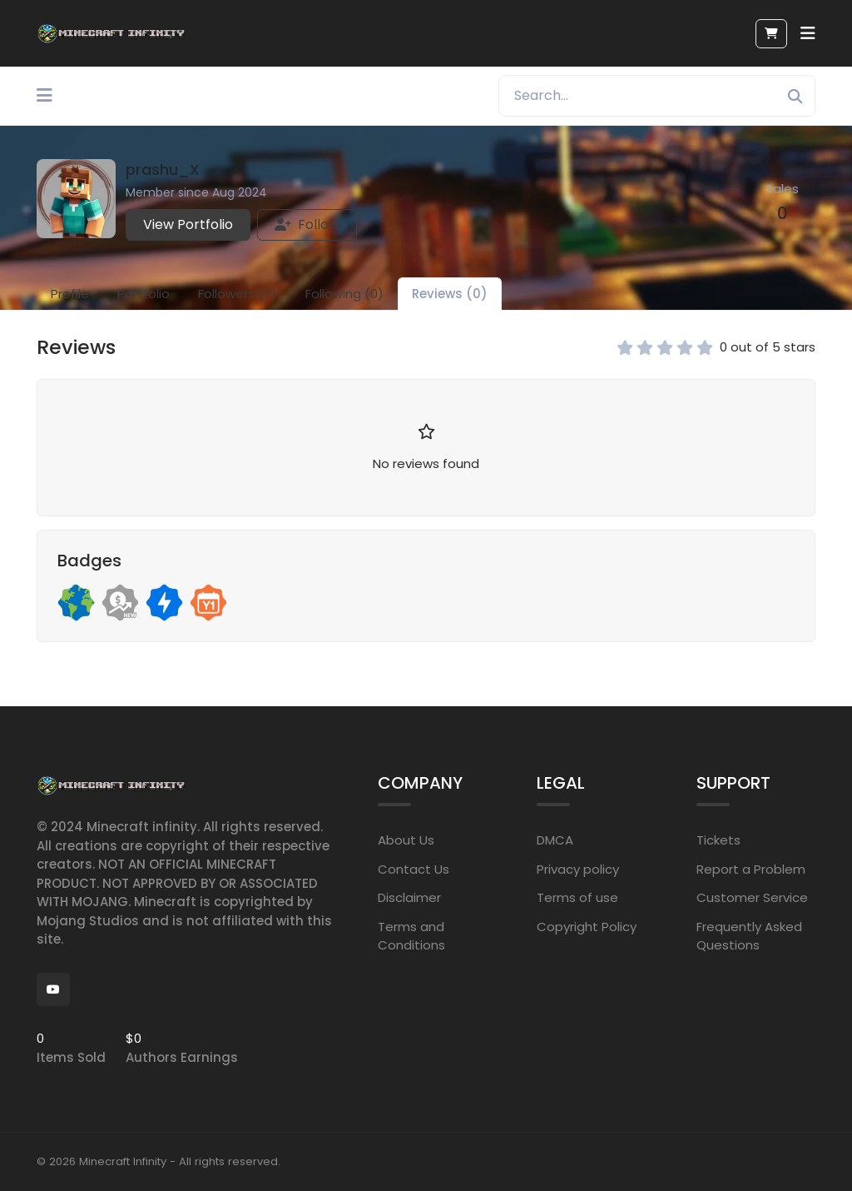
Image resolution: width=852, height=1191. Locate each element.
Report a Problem (750, 869)
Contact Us (413, 869)
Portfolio (143, 293)
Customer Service (752, 897)
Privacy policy (578, 869)
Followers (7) (237, 293)
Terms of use (577, 897)
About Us (406, 840)
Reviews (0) (450, 293)
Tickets (718, 840)
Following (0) (344, 293)
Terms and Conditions (411, 936)
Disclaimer (409, 897)
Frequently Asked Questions (749, 936)
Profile (70, 293)
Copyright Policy (587, 926)
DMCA (555, 840)
